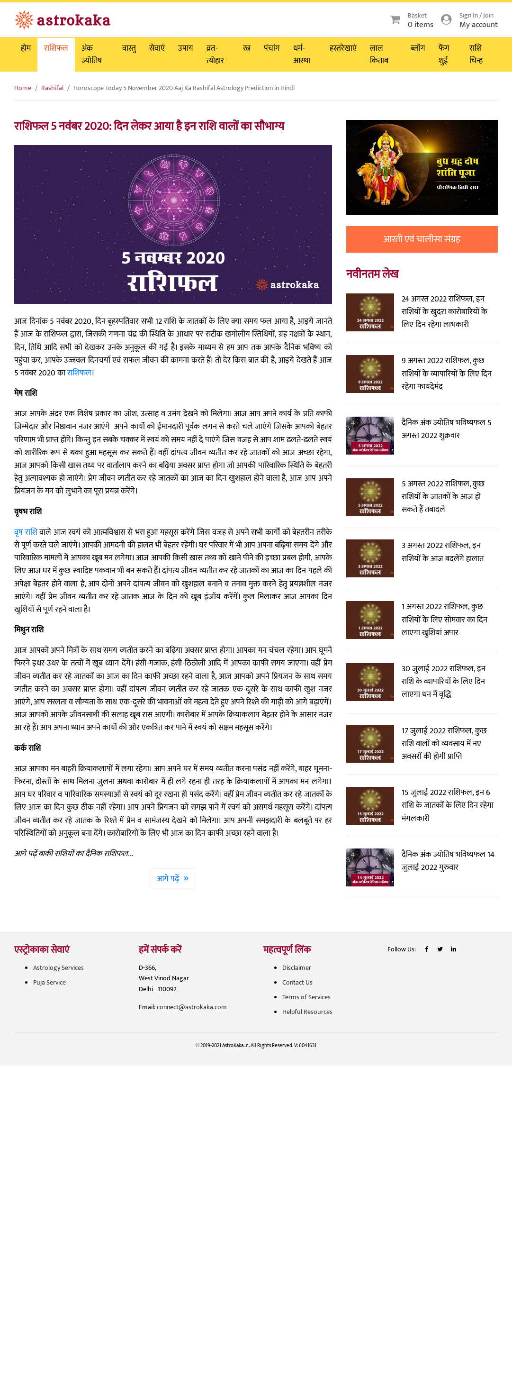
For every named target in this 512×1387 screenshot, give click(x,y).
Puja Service (49, 982)
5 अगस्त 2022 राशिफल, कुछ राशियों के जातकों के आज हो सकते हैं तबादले (443, 496)
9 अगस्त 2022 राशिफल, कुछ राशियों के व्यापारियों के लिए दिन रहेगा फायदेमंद (447, 373)
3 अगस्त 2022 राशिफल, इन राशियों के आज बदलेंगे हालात (443, 552)
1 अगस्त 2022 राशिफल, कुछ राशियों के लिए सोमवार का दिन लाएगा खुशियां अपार (444, 619)
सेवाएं (157, 48)
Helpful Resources (307, 1011)
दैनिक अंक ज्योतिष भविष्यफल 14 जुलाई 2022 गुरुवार (448, 861)
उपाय (185, 48)
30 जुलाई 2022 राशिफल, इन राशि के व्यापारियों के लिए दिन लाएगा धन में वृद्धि (443, 681)
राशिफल (56, 48)
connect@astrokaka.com (192, 1007)
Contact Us (297, 982)
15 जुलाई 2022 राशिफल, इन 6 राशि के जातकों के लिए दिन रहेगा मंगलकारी (448, 805)
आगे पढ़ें (173, 877)
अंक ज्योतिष (91, 54)
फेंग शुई (444, 54)
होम (26, 48)
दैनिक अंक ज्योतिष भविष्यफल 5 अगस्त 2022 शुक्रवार (447, 429)
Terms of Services (306, 997)
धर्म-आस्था (301, 54)
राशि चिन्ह (476, 54)
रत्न (247, 48)
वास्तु (129, 48)
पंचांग (272, 48)
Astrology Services (58, 967)
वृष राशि (25, 532)
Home (22, 88)
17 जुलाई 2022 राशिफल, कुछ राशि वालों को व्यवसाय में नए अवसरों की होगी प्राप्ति (444, 743)
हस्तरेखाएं (343, 48)
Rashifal (52, 88)
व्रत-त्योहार (215, 54)
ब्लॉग (418, 48)
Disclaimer (296, 967)
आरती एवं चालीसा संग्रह (421, 239)
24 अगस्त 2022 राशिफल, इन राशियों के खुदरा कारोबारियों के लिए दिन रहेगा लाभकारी (444, 311)
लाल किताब (379, 54)
